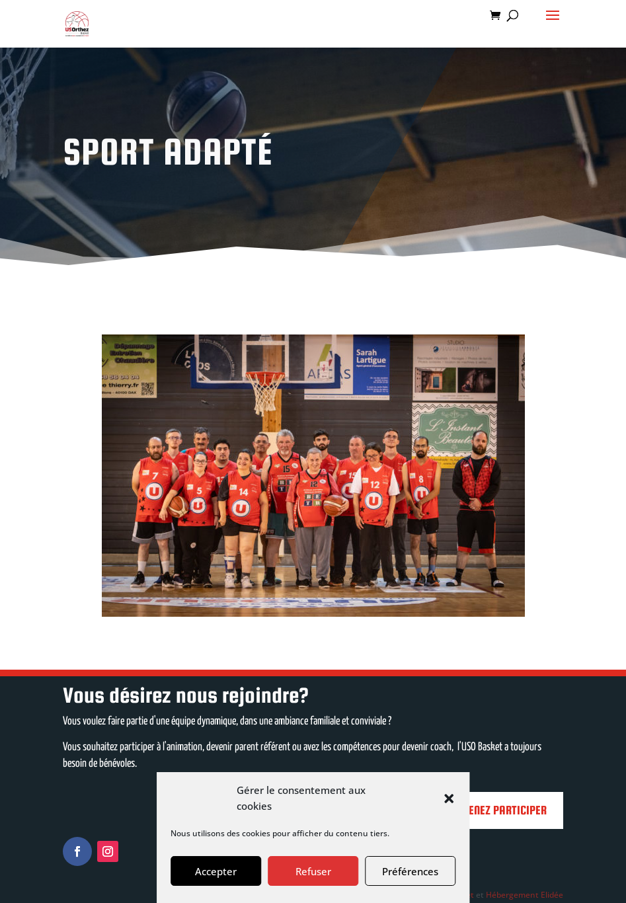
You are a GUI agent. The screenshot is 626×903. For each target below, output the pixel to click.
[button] (448, 798)
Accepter (216, 871)
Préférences (410, 871)
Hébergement (512, 894)
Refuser (313, 871)
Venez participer (505, 810)
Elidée (552, 894)
